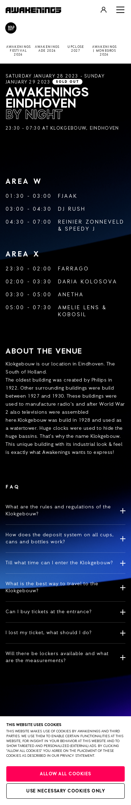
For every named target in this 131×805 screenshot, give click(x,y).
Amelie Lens (79, 307)
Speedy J (80, 229)
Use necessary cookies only (65, 791)
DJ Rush (72, 209)
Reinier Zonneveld (91, 222)
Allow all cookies (65, 774)
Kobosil (72, 314)
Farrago (73, 268)
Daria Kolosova (87, 281)
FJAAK (68, 196)
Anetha (71, 294)
